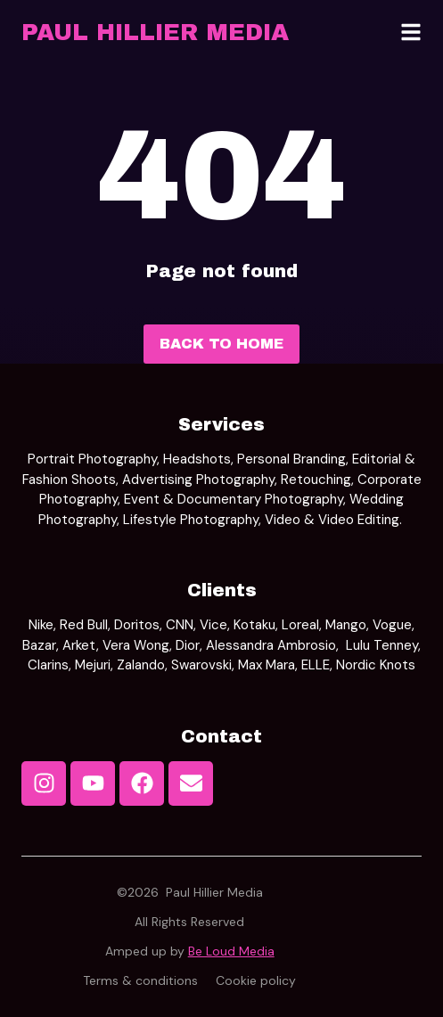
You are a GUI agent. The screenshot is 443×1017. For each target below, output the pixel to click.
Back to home (221, 343)
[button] (411, 32)
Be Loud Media (231, 951)
